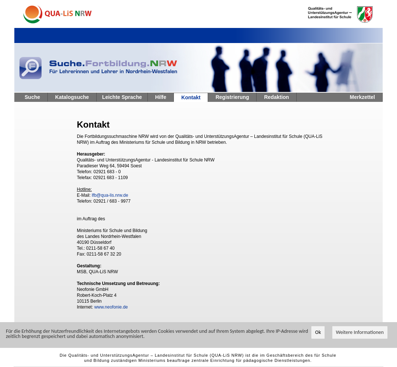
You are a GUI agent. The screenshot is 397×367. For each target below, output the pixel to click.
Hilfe (160, 97)
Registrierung (232, 97)
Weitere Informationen (360, 332)
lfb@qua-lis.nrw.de (110, 195)
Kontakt (190, 97)
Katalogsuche (72, 97)
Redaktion (276, 97)
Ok (318, 332)
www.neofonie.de (111, 307)
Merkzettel (362, 97)
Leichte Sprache (122, 97)
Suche (32, 97)
